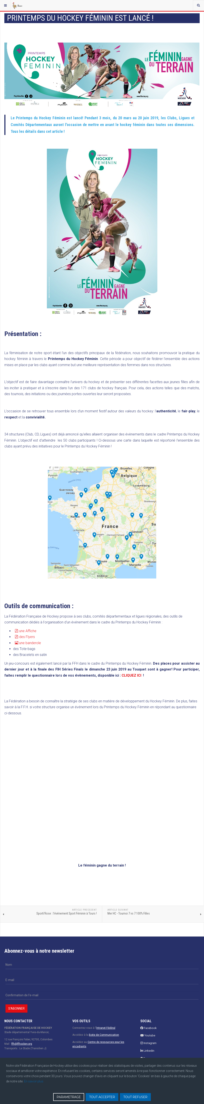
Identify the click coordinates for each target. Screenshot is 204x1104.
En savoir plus (33, 1081)
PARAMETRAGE (69, 1097)
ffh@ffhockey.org (21, 1043)
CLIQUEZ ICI (131, 675)
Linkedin (147, 1050)
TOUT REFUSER (135, 1097)
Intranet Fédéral (105, 1027)
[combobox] (198, 5)
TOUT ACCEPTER (102, 1097)
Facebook (148, 1028)
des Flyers (24, 637)
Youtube (147, 1035)
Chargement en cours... (80, 784)
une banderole (27, 643)
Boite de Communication (104, 1034)
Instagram (148, 1043)
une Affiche (25, 631)
